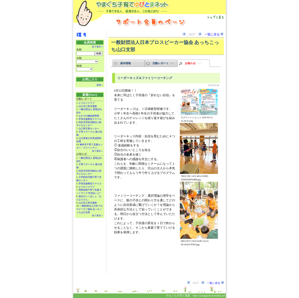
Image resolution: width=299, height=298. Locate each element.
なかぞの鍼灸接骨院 (89, 115)
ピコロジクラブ (87, 103)
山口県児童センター (89, 128)
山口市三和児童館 (88, 106)
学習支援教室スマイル (90, 119)
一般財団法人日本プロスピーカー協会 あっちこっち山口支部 (89, 209)
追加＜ (99, 85)
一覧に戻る (213, 34)
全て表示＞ (97, 46)
